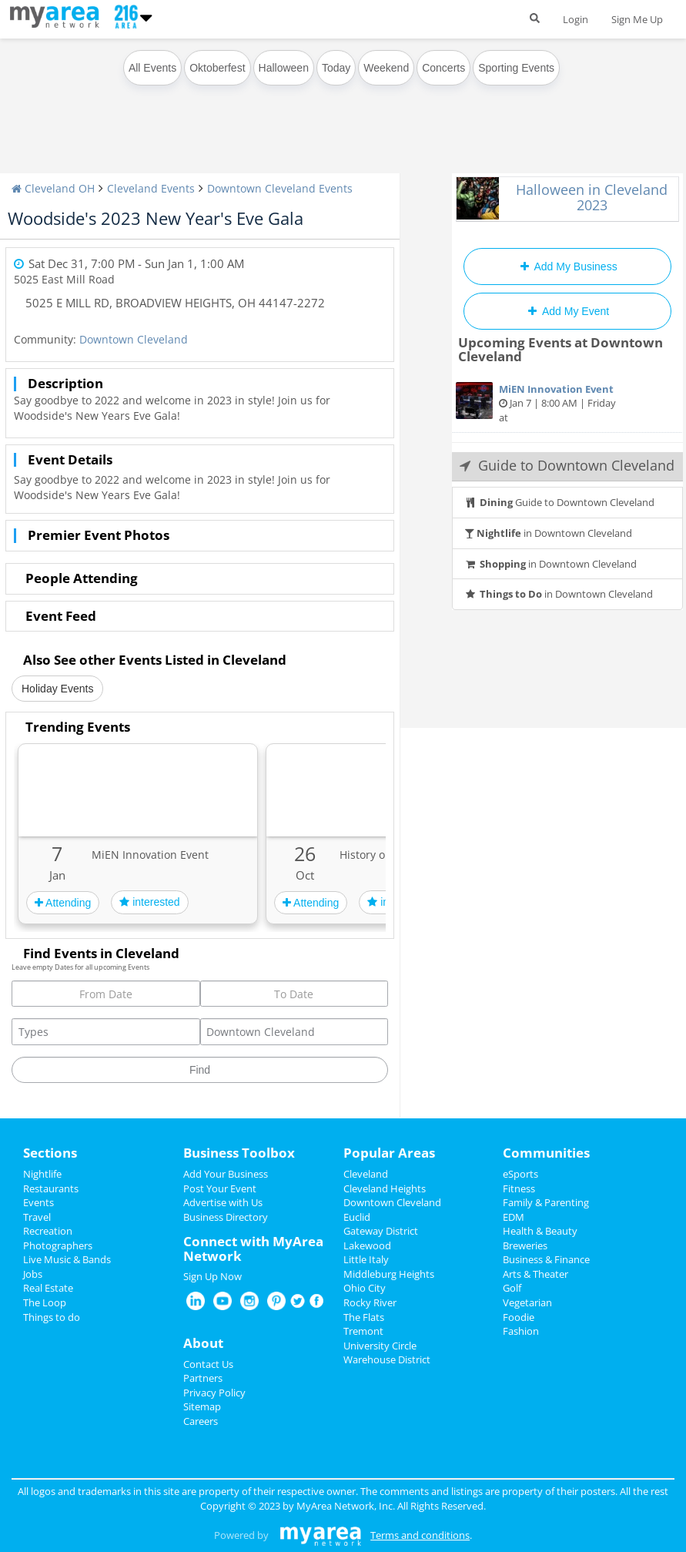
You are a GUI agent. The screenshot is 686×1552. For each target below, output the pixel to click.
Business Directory (225, 1217)
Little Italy (366, 1259)
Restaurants (51, 1188)
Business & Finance (546, 1259)
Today (336, 68)
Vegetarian (527, 1302)
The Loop (44, 1302)
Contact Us (208, 1364)
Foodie (518, 1317)
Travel (37, 1217)
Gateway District (380, 1231)
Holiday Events (57, 688)
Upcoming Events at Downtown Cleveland (560, 350)
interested (149, 902)
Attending (63, 903)
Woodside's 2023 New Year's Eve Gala (155, 218)
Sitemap (202, 1406)
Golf (512, 1288)
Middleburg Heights (388, 1274)
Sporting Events (516, 68)
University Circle (380, 1346)
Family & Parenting (546, 1202)
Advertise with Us (223, 1202)
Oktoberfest (217, 68)
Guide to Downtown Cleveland (559, 502)
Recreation (47, 1231)
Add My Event (567, 311)
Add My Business (567, 266)
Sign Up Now (212, 1276)
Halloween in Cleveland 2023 (592, 197)
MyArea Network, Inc (344, 1506)
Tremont (363, 1331)
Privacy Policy (214, 1392)
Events (38, 1202)
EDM (513, 1217)
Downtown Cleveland (133, 339)
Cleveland (365, 1174)
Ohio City (364, 1288)
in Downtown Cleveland (548, 533)
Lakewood (367, 1245)
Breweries (525, 1245)
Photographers (57, 1245)
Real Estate (48, 1288)
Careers (200, 1421)
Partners (203, 1378)
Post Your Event (219, 1188)
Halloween (284, 68)
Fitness (519, 1188)
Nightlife (42, 1174)
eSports (520, 1174)
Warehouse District (386, 1359)
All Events (152, 68)
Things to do (51, 1317)
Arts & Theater (535, 1274)
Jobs (32, 1274)
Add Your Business (225, 1174)
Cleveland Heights (384, 1188)
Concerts (443, 68)
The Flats (363, 1317)
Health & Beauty (540, 1231)
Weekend (386, 68)
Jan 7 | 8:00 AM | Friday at (567, 403)
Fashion (521, 1331)
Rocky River (370, 1302)
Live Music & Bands (67, 1259)
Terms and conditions (420, 1535)
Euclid (356, 1217)
